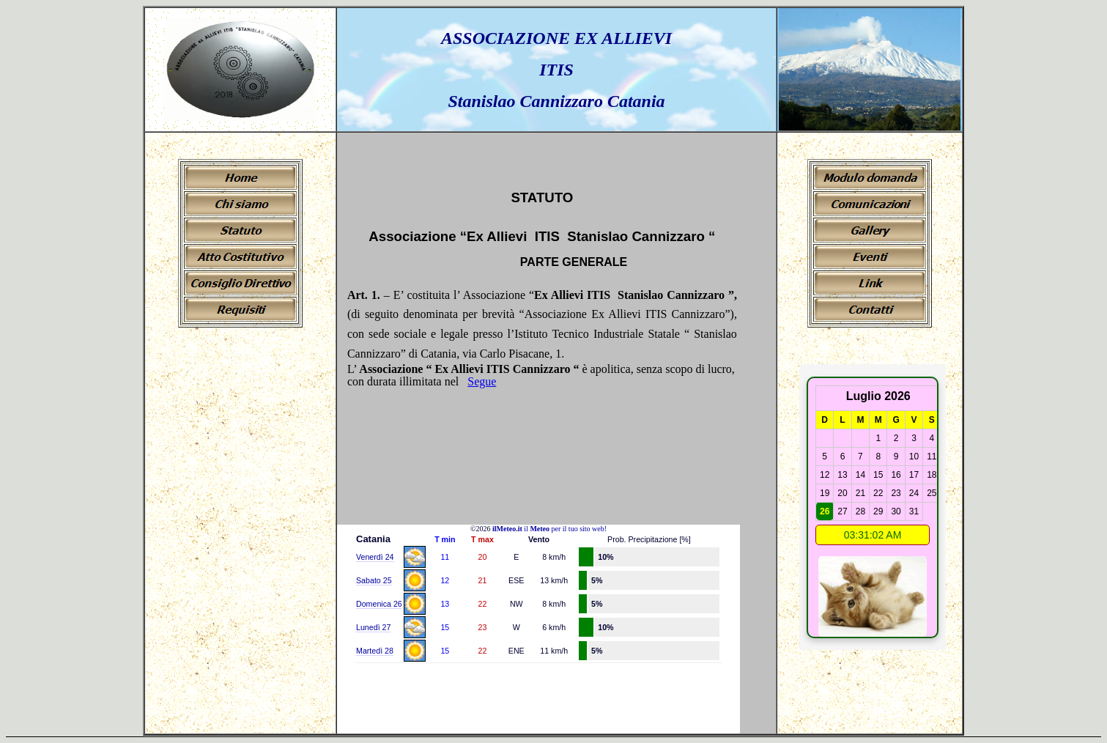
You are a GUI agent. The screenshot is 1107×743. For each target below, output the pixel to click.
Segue (481, 381)
